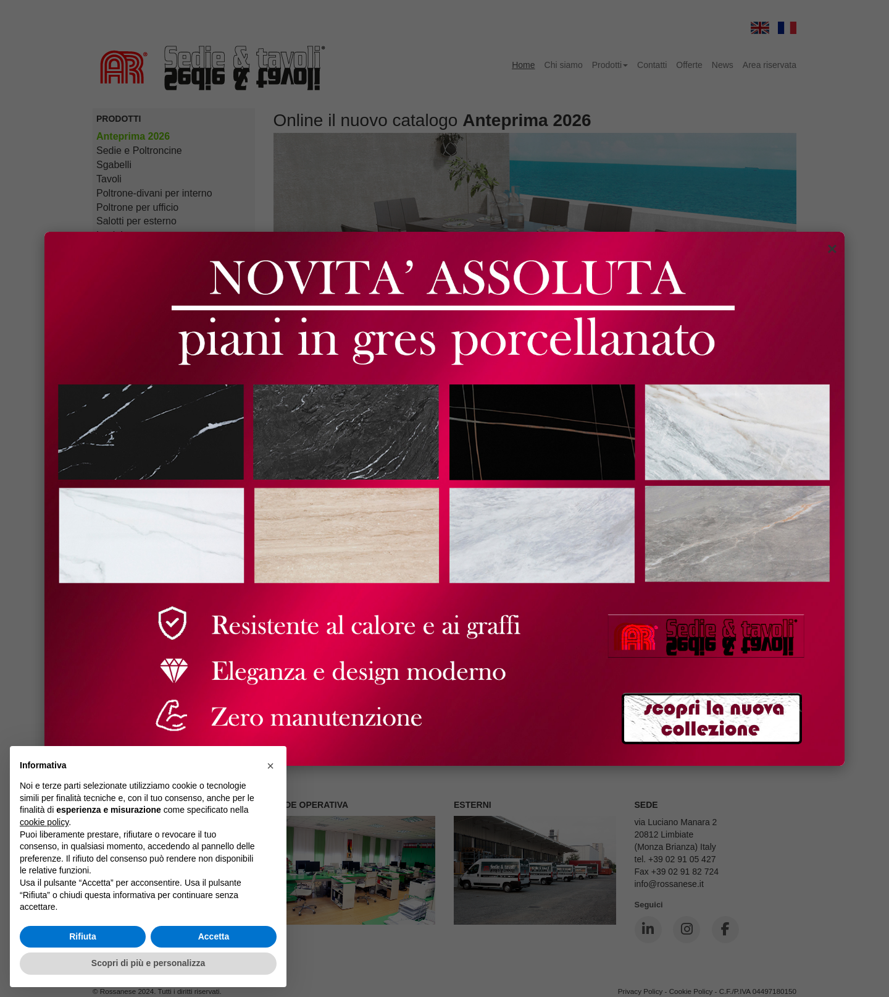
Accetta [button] (214, 936)
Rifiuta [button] (82, 936)
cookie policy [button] (44, 822)
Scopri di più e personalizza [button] (148, 963)
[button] (270, 766)
